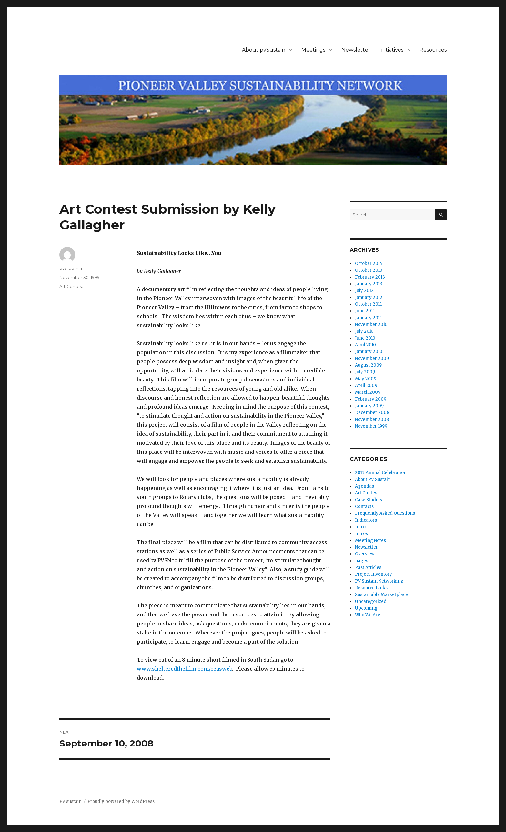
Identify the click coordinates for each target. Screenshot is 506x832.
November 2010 (371, 324)
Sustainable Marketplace (381, 594)
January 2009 (369, 406)
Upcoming (366, 608)
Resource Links (371, 588)
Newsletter (355, 50)
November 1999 (371, 426)
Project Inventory (373, 574)
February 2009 (370, 399)
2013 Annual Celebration (381, 472)
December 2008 (372, 412)
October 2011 (368, 304)
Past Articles (368, 567)
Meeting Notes (370, 540)
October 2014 (368, 263)
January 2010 (368, 351)
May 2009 (365, 378)
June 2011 (365, 311)
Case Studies (368, 499)
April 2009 (366, 385)
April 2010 (365, 345)
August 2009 (368, 365)
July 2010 (364, 331)
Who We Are (367, 615)
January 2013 (368, 284)
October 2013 (368, 270)
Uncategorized (371, 601)
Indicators (366, 520)
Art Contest (71, 286)
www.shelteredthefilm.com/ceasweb (184, 668)
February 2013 (370, 277)
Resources (433, 50)
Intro (360, 527)
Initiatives (391, 50)
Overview (365, 554)
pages (361, 560)
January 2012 (368, 297)
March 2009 (367, 392)
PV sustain (70, 801)
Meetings (313, 50)
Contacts (364, 506)
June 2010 (365, 338)
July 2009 (365, 372)
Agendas (364, 486)
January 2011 (368, 317)
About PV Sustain (373, 479)
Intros (361, 533)
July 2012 (364, 290)
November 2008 (372, 419)
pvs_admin (70, 268)
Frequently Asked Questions (385, 513)
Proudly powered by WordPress (121, 801)
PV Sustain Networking (379, 581)
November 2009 (372, 358)
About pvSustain (263, 50)
